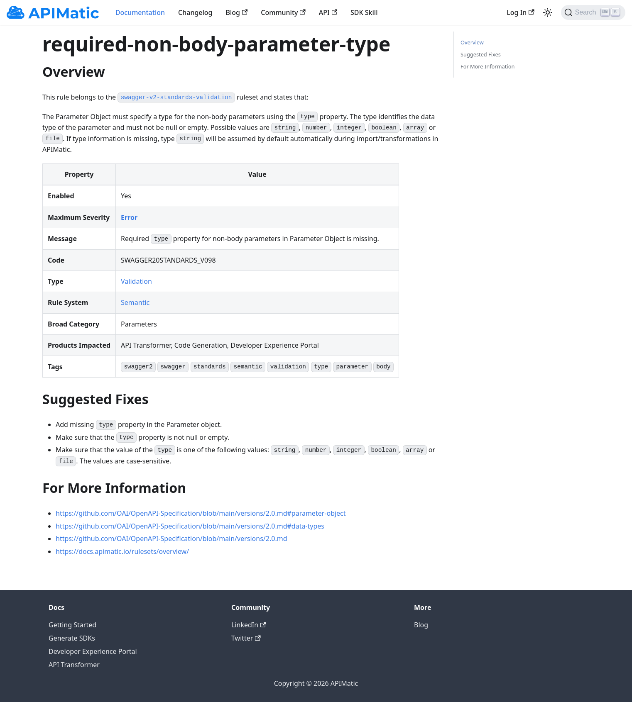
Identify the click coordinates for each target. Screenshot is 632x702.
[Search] (593, 12)
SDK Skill (363, 12)
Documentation (140, 12)
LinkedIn (248, 624)
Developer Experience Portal (93, 651)
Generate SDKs (72, 638)
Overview (472, 42)
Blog (237, 12)
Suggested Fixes (481, 54)
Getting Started (72, 624)
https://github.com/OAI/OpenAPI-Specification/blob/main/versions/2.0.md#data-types (190, 526)
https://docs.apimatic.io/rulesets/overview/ (122, 551)
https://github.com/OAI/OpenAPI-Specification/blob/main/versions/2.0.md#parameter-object (201, 513)
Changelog (195, 12)
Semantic (135, 302)
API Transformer (74, 664)
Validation (136, 281)
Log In (520, 12)
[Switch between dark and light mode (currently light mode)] (547, 12)
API (328, 12)
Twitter (246, 638)
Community (283, 12)
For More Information (487, 66)
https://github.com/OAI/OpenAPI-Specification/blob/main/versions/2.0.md (171, 538)
